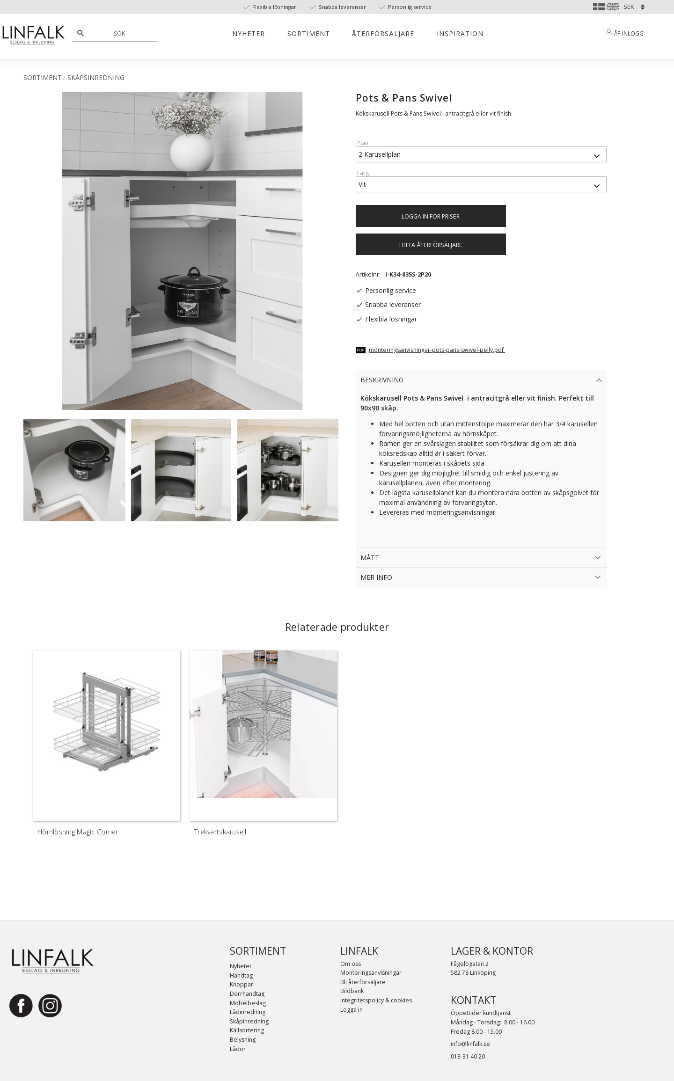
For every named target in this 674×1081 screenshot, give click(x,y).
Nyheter (241, 966)
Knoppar (241, 984)
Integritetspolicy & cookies (376, 1000)
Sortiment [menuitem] (308, 33)
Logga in (351, 1010)
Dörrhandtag (247, 994)
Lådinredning (247, 1012)
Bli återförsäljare (363, 982)
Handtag (241, 975)
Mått (369, 557)
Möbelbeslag (248, 1003)
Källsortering (247, 1030)
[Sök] (80, 33)
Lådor (238, 1049)
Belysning (243, 1040)
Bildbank (352, 991)
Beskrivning (381, 379)
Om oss (350, 964)
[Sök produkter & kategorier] (120, 33)
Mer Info (376, 577)
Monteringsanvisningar (371, 973)
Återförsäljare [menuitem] (383, 33)
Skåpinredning (249, 1021)
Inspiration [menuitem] (460, 33)
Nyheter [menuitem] (248, 33)
